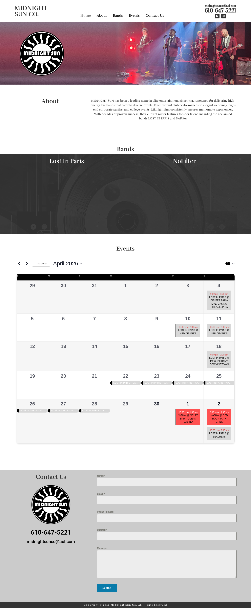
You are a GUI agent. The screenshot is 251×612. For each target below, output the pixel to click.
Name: (101, 476)
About (102, 15)
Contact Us (155, 15)
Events (134, 15)
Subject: (102, 530)
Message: (102, 548)
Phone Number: (105, 512)
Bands (118, 15)
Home (85, 15)
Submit (106, 587)
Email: (101, 494)
